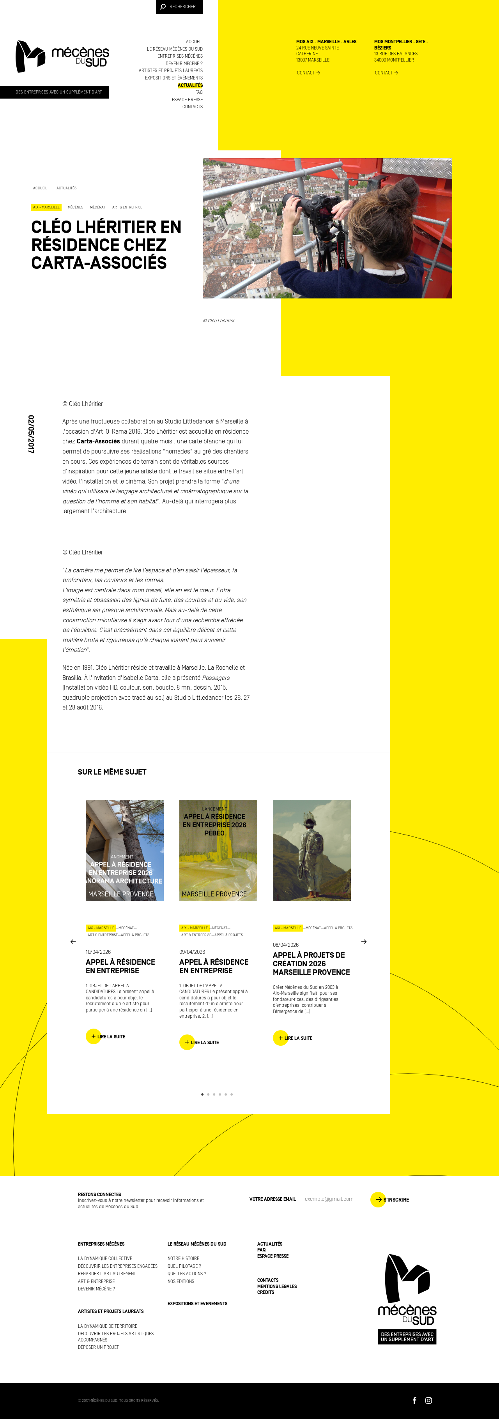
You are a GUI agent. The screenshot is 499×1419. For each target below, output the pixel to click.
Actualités (190, 85)
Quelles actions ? (187, 1273)
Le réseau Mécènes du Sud (175, 49)
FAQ (199, 92)
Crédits (265, 1292)
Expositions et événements (174, 78)
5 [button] (227, 1094)
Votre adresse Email (273, 1199)
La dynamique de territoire (107, 1326)
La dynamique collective (105, 1258)
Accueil (194, 41)
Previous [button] (73, 941)
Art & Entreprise (96, 1281)
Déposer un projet (98, 1347)
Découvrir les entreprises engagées (117, 1266)
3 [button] (215, 1094)
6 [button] (233, 1094)
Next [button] (363, 941)
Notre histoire (183, 1258)
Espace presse (187, 99)
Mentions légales (277, 1286)
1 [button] (204, 1094)
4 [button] (221, 1094)
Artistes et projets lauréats (171, 70)
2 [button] (209, 1094)
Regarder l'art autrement (107, 1273)
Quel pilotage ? (184, 1266)
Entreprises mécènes (180, 56)
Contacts (192, 106)
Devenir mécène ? (184, 63)
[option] (109, 228)
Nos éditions (181, 1281)
